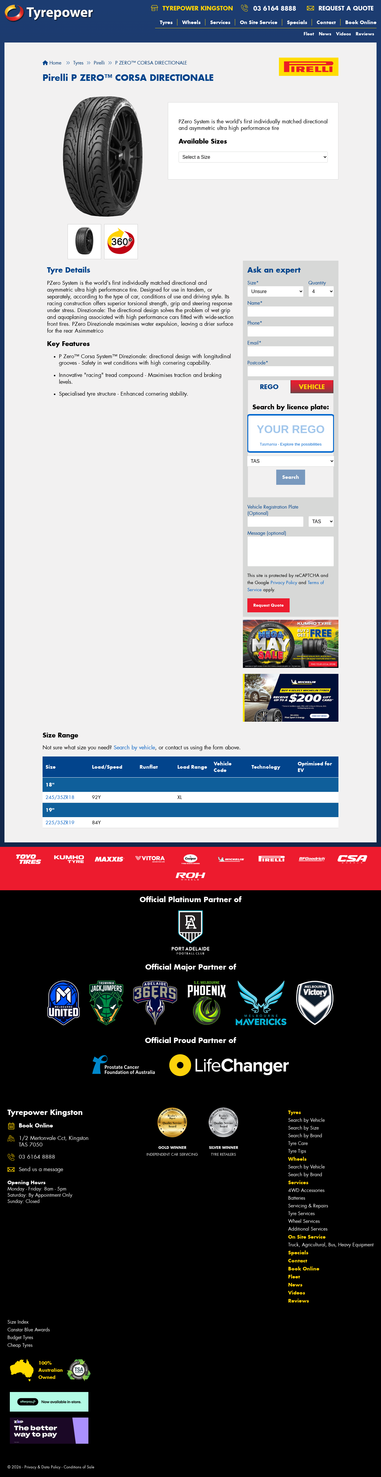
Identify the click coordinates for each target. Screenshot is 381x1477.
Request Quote (268, 605)
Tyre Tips (297, 1151)
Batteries (296, 1198)
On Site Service (258, 22)
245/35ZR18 (60, 797)
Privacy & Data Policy (42, 1467)
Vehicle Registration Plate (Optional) (272, 510)
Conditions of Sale (79, 1467)
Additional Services (307, 1229)
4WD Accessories (306, 1190)
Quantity (317, 283)
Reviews (365, 34)
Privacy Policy (284, 583)
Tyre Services (301, 1213)
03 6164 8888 (274, 8)
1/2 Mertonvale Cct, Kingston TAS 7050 (54, 1142)
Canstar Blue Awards (28, 1330)
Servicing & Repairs (308, 1206)
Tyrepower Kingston (192, 8)
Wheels (191, 22)
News (325, 34)
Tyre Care (298, 1143)
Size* (253, 283)
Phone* (254, 323)
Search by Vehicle (306, 1120)
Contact (326, 22)
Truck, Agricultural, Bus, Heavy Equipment (331, 1245)
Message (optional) (266, 533)
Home (52, 63)
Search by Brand (305, 1135)
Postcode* (257, 363)
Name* (255, 303)
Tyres (166, 22)
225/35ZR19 (60, 822)
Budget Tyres (20, 1337)
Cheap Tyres (19, 1345)
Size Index (18, 1322)
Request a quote (340, 8)
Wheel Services (304, 1221)
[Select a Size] (253, 157)
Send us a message (41, 1169)
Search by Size (303, 1128)
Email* (254, 343)
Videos (343, 34)
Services (220, 22)
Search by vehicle (134, 747)
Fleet (309, 34)
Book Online (361, 22)
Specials (297, 22)
